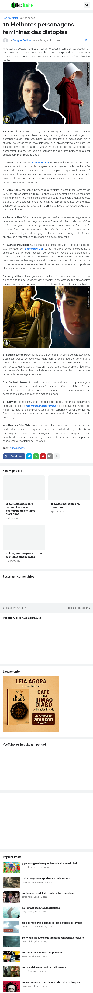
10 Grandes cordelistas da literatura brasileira (48, 893)
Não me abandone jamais (41, 405)
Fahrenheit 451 (34, 248)
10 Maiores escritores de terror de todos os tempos (51, 982)
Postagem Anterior (15, 607)
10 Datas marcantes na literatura (65, 505)
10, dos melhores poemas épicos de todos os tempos (52, 922)
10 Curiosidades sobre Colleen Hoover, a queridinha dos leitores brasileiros (20, 509)
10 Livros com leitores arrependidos (42, 952)
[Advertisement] (46, 821)
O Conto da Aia (40, 162)
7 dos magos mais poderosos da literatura (46, 878)
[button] (4, 5)
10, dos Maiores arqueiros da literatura (44, 967)
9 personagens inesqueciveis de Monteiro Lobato (50, 863)
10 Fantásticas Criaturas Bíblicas (41, 908)
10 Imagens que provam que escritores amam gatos (24, 555)
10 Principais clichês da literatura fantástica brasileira (53, 937)
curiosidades (27, 18)
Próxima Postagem (77, 607)
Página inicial (10, 18)
